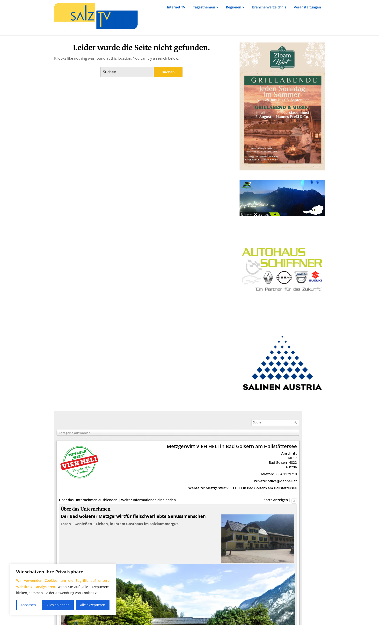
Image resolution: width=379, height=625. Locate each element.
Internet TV (176, 7)
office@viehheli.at (282, 481)
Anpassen (28, 605)
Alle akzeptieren (92, 605)
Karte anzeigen (275, 500)
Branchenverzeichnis (269, 7)
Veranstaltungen (307, 7)
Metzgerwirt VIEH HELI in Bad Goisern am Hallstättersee (251, 488)
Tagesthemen (204, 7)
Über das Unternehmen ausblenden (88, 500)
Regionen (233, 7)
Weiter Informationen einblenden (148, 500)
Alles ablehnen (57, 605)
